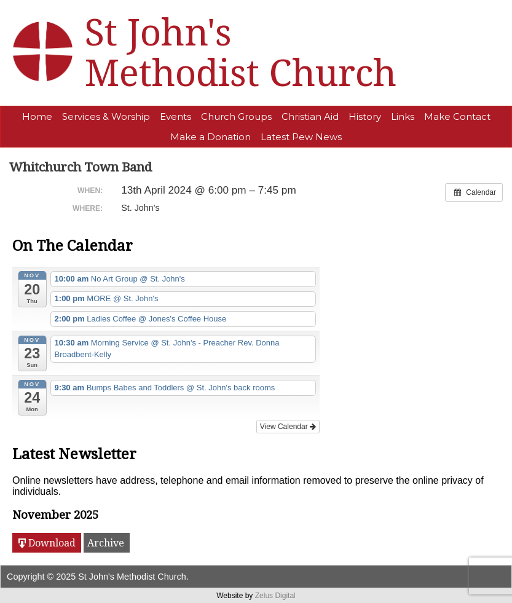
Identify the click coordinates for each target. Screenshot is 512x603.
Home (37, 116)
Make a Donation (210, 137)
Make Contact (457, 116)
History (365, 116)
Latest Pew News (301, 137)
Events (175, 116)
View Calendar (288, 426)
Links (402, 116)
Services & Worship (106, 116)
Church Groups (236, 116)
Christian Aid (310, 116)
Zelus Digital (275, 595)
